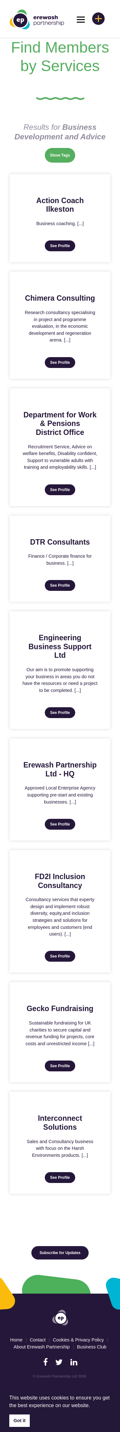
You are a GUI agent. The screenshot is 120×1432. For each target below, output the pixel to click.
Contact (38, 1339)
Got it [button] (19, 1420)
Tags (65, 155)
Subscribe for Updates (59, 1253)
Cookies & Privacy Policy (78, 1339)
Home (16, 1339)
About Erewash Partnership (42, 1346)
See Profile (60, 246)
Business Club (91, 1346)
